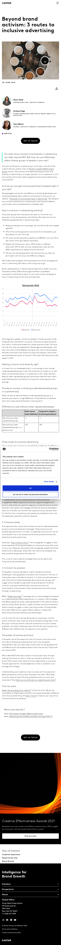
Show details (49, 481)
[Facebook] (7, 920)
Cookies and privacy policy (11, 932)
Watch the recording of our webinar (16, 690)
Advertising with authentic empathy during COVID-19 (30, 716)
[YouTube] (11, 920)
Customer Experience (11, 855)
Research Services (9, 858)
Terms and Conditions (10, 929)
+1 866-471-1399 (9, 914)
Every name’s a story (19, 543)
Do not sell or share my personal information (30, 494)
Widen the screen (14, 596)
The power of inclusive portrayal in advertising (28, 199)
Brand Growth (8, 861)
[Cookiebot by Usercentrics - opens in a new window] (48, 449)
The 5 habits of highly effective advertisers (26, 714)
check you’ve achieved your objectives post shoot (35, 680)
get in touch (31, 696)
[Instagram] (3, 920)
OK (30, 488)
